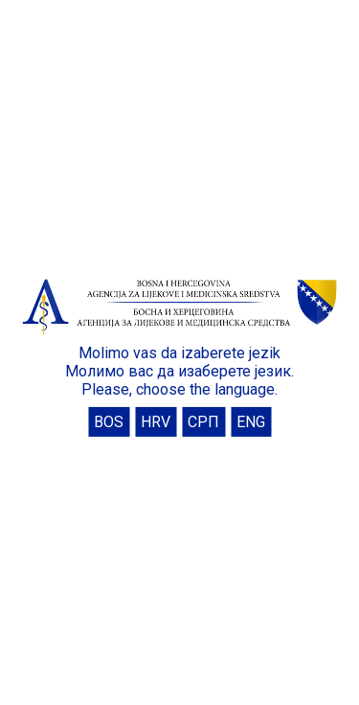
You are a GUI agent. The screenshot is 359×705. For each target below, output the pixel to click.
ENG (250, 422)
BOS (108, 422)
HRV (155, 422)
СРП (203, 422)
